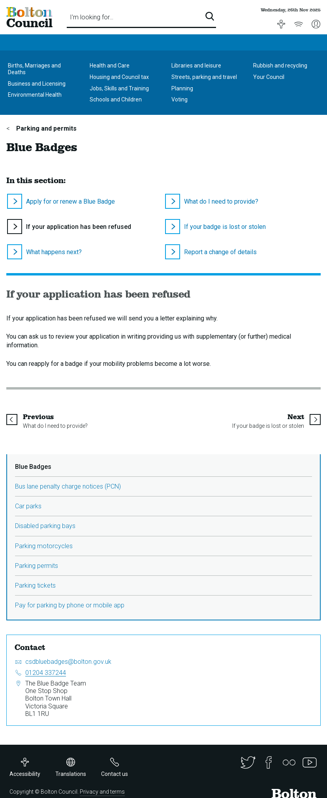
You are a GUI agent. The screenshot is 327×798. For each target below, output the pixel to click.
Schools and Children (116, 99)
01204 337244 (45, 672)
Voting (179, 99)
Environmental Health (35, 95)
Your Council (268, 77)
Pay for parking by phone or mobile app (69, 605)
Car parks (28, 506)
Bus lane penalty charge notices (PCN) (68, 486)
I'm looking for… (91, 17)
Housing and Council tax (119, 77)
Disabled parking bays (45, 526)
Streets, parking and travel (204, 77)
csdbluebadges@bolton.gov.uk (68, 661)
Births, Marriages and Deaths (34, 68)
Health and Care (110, 65)
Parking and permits (46, 128)
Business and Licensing (37, 84)
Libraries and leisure (196, 65)
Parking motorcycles (44, 546)
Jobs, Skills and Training (119, 88)
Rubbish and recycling (280, 65)
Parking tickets (35, 585)
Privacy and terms (102, 792)
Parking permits (36, 565)
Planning (182, 88)
